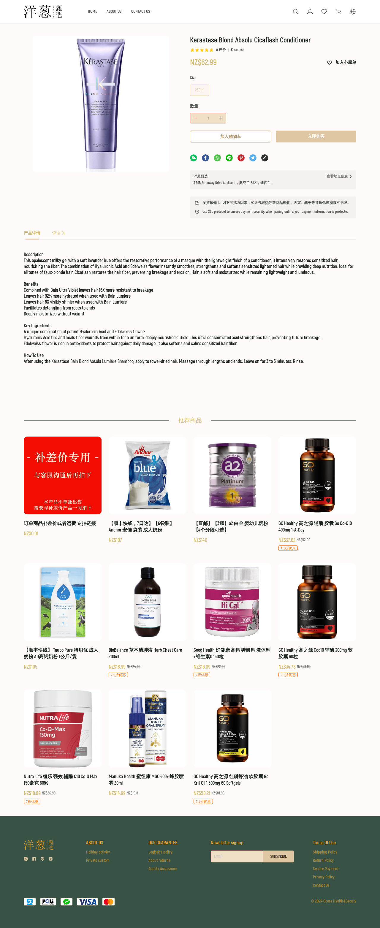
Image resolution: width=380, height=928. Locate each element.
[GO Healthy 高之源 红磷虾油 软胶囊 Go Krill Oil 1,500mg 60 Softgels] (232, 747)
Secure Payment (325, 868)
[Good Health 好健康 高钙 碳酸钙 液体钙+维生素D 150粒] (232, 620)
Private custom (98, 860)
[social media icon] (26, 859)
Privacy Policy (324, 877)
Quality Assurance (162, 868)
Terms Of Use (324, 843)
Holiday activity (98, 852)
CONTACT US (140, 11)
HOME (92, 11)
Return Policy (323, 860)
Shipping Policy (325, 852)
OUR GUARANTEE (162, 843)
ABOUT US (114, 11)
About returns (159, 860)
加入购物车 (230, 136)
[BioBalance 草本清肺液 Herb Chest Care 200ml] (147, 620)
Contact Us (321, 885)
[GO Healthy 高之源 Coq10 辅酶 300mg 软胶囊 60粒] (317, 620)
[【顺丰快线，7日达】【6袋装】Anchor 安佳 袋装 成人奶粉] (147, 490)
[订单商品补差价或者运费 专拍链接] (63, 487)
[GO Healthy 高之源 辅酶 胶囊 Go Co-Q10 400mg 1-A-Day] (317, 494)
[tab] (32, 234)
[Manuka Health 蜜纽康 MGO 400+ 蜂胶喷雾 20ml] (147, 743)
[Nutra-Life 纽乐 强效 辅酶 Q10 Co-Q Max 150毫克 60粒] (63, 747)
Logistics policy (160, 852)
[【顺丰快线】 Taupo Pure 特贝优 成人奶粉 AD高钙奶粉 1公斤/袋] (63, 617)
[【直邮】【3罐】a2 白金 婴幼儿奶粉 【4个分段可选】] (232, 490)
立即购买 (316, 136)
